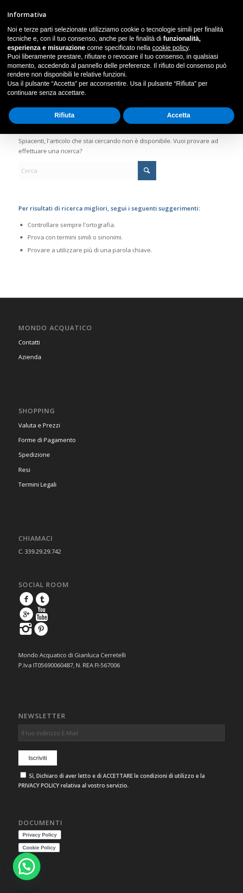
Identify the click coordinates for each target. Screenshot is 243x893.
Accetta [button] (178, 115)
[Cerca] (87, 170)
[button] (26, 866)
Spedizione (34, 454)
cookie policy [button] (170, 47)
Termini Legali (37, 484)
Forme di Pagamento (47, 440)
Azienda (29, 357)
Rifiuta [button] (64, 115)
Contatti (29, 342)
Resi (24, 470)
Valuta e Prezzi (39, 425)
